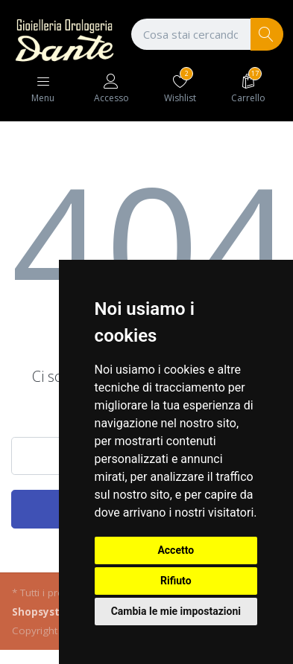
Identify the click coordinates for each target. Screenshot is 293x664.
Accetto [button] (175, 550)
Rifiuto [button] (176, 581)
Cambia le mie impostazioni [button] (176, 611)
